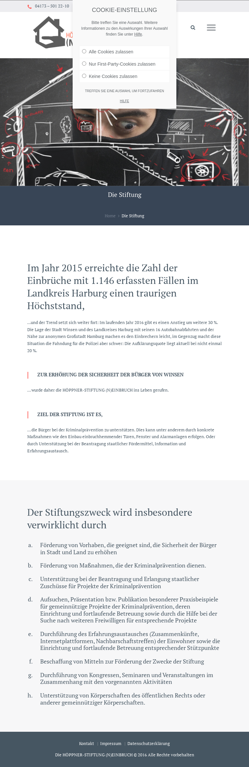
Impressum (110, 743)
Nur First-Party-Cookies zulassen (118, 54)
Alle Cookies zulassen (107, 41)
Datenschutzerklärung (148, 743)
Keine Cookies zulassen (109, 66)
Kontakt (86, 743)
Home (110, 216)
